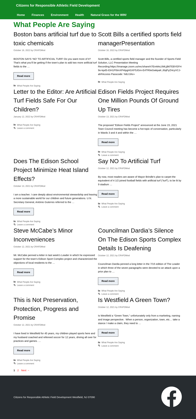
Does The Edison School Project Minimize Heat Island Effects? (51, 170)
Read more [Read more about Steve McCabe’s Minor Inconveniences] (23, 272)
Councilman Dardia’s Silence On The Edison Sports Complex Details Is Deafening (139, 239)
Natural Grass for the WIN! (109, 15)
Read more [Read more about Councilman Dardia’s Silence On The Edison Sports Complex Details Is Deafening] (108, 281)
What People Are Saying (28, 85)
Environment (59, 15)
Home (21, 15)
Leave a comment (25, 128)
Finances (38, 15)
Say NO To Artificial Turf (129, 161)
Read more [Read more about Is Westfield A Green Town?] (108, 332)
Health (79, 15)
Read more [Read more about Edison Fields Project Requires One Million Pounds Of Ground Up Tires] (108, 142)
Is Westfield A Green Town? (134, 300)
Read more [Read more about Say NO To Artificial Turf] (108, 193)
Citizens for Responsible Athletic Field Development (58, 5)
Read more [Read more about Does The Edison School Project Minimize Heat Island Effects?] (23, 211)
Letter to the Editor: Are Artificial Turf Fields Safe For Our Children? (55, 100)
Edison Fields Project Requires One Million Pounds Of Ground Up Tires (138, 100)
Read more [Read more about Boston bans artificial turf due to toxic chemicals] (23, 75)
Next (25, 370)
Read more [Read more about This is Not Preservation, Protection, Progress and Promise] (23, 350)
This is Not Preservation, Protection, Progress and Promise (46, 309)
